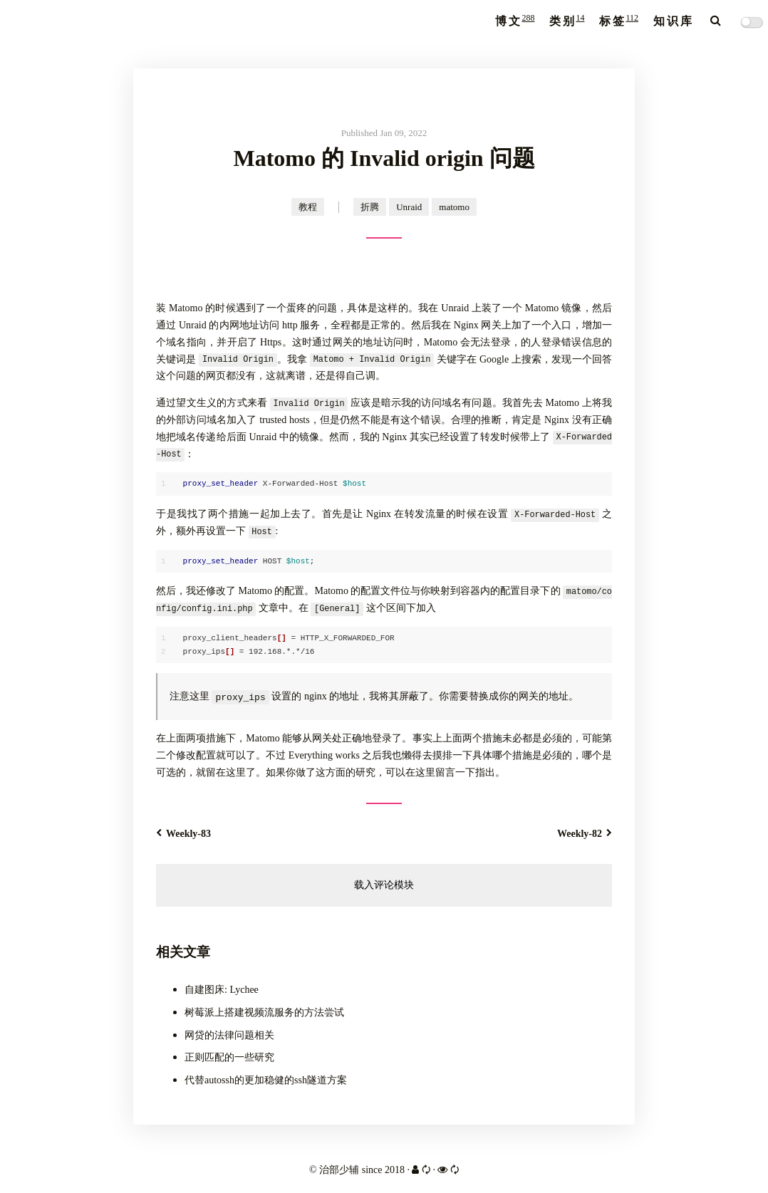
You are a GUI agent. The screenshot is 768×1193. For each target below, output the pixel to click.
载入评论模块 (384, 884)
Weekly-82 (584, 833)
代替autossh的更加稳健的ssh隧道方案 (266, 1080)
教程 (308, 207)
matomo (454, 207)
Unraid (409, 207)
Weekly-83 (183, 833)
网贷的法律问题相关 (229, 1034)
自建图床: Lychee (222, 989)
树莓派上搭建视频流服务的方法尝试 (264, 1011)
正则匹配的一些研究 (229, 1057)
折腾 (369, 207)
